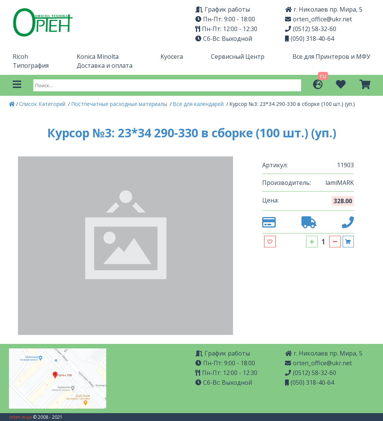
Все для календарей (199, 103)
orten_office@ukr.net (318, 19)
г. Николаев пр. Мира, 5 (323, 353)
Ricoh (20, 56)
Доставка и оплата (104, 65)
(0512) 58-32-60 (310, 29)
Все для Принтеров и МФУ (331, 56)
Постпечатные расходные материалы (120, 103)
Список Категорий (43, 103)
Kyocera (171, 56)
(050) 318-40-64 (309, 38)
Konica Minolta (98, 56)
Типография (31, 65)
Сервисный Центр (237, 56)
